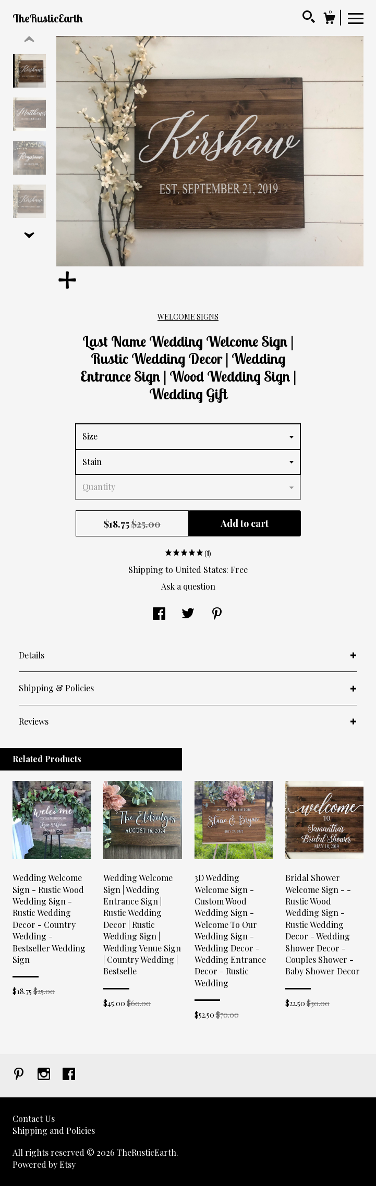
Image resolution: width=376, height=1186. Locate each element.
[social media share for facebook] (159, 614)
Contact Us (34, 1118)
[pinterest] (20, 1074)
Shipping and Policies (54, 1130)
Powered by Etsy (44, 1164)
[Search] (308, 18)
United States (200, 569)
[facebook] (69, 1074)
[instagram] (45, 1074)
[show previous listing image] (29, 40)
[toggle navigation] (355, 18)
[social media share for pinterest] (217, 614)
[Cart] (329, 19)
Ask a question (188, 586)
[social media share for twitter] (188, 614)
